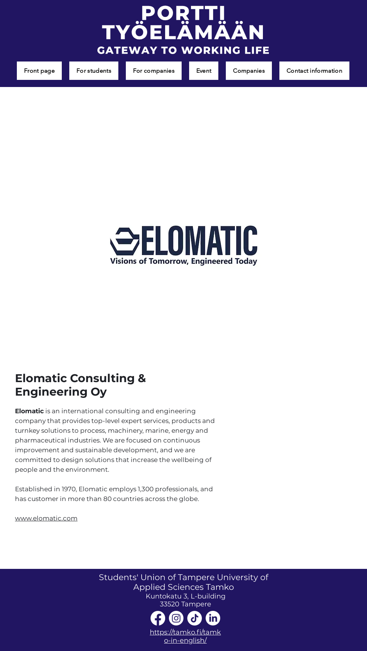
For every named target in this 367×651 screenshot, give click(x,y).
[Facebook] (158, 618)
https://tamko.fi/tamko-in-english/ (185, 636)
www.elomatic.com (46, 518)
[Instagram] (176, 618)
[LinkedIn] (213, 618)
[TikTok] (194, 618)
